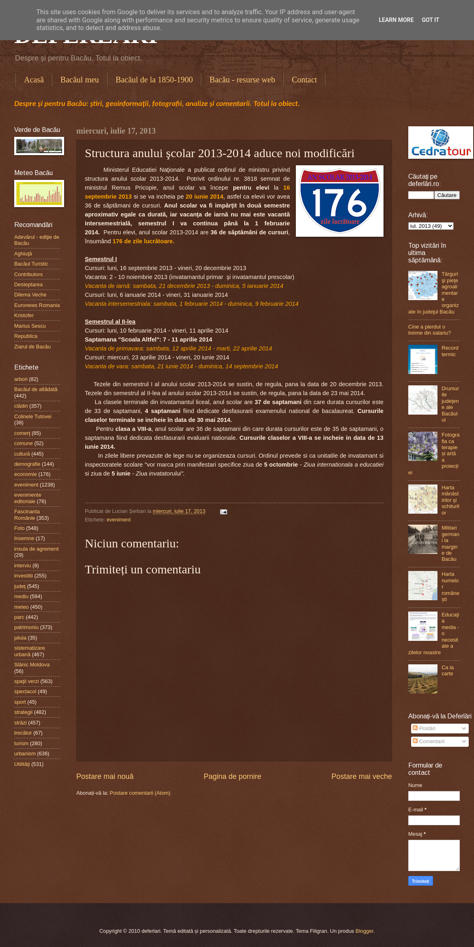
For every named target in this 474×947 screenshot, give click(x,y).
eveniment (119, 520)
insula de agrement (36, 549)
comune (23, 443)
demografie (27, 464)
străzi (20, 723)
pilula (20, 638)
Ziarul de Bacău (32, 347)
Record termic (450, 351)
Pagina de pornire (232, 776)
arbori (21, 379)
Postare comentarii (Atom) (140, 793)
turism (21, 743)
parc (19, 617)
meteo (21, 607)
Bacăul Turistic (31, 264)
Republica (25, 336)
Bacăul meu (79, 79)
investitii (23, 576)
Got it (430, 20)
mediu (21, 596)
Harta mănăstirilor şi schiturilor (450, 500)
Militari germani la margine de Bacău (450, 543)
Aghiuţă (23, 254)
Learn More (396, 20)
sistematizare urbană (29, 651)
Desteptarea (28, 284)
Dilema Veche (30, 295)
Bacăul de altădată (36, 389)
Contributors (28, 274)
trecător (23, 733)
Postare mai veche (362, 776)
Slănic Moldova (32, 665)
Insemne (24, 538)
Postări (424, 728)
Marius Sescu (30, 326)
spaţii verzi (26, 681)
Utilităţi (22, 764)
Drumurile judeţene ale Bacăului (450, 404)
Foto (19, 528)
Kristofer (24, 315)
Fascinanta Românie (27, 514)
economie (25, 474)
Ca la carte (448, 670)
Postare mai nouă (105, 776)
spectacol (25, 691)
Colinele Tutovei (33, 416)
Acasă (34, 79)
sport (20, 702)
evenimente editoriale (27, 498)
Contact (304, 79)
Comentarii (428, 741)
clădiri (21, 406)
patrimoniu (26, 627)
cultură (22, 454)
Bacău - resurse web (242, 79)
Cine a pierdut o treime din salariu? (429, 330)
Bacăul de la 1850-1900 (154, 79)
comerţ (22, 433)
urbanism (25, 753)
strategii (23, 712)
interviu (22, 565)
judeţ (20, 586)
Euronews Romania (37, 305)
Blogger (364, 931)
